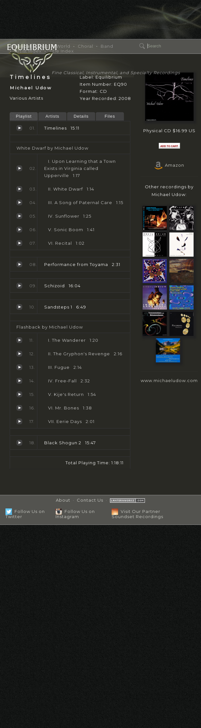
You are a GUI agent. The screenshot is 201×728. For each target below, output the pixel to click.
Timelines (19, 128)
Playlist (24, 116)
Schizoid (19, 286)
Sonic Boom (19, 229)
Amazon (169, 165)
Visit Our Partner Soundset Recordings (137, 514)
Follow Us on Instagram (75, 514)
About (63, 500)
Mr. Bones (19, 408)
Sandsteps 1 (19, 307)
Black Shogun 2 (19, 443)
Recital (19, 243)
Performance (19, 264)
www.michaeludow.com (169, 380)
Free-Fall (19, 381)
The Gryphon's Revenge (19, 354)
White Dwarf (19, 189)
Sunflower (19, 216)
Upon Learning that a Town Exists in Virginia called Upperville (19, 168)
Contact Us (90, 500)
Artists (52, 116)
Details (81, 116)
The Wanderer (19, 340)
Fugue (19, 367)
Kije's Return (19, 394)
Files (110, 116)
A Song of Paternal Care (19, 202)
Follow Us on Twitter (25, 514)
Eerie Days (19, 421)
